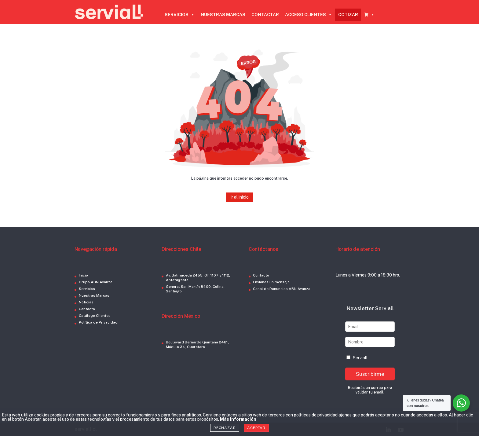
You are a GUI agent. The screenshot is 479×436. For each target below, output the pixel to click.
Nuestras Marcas (94, 295)
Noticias (86, 302)
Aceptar (256, 428)
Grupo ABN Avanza (95, 282)
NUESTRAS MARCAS (223, 14)
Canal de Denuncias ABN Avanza (281, 289)
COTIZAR (348, 14)
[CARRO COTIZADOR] (369, 15)
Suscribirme (370, 374)
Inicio (83, 275)
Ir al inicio (239, 197)
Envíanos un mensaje (271, 282)
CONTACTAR (265, 14)
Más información (238, 419)
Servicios (87, 289)
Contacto (87, 309)
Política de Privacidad (98, 322)
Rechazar (225, 428)
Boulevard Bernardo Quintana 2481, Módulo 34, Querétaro (197, 344)
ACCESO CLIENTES (308, 15)
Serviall (356, 357)
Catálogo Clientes (95, 315)
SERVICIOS (180, 15)
